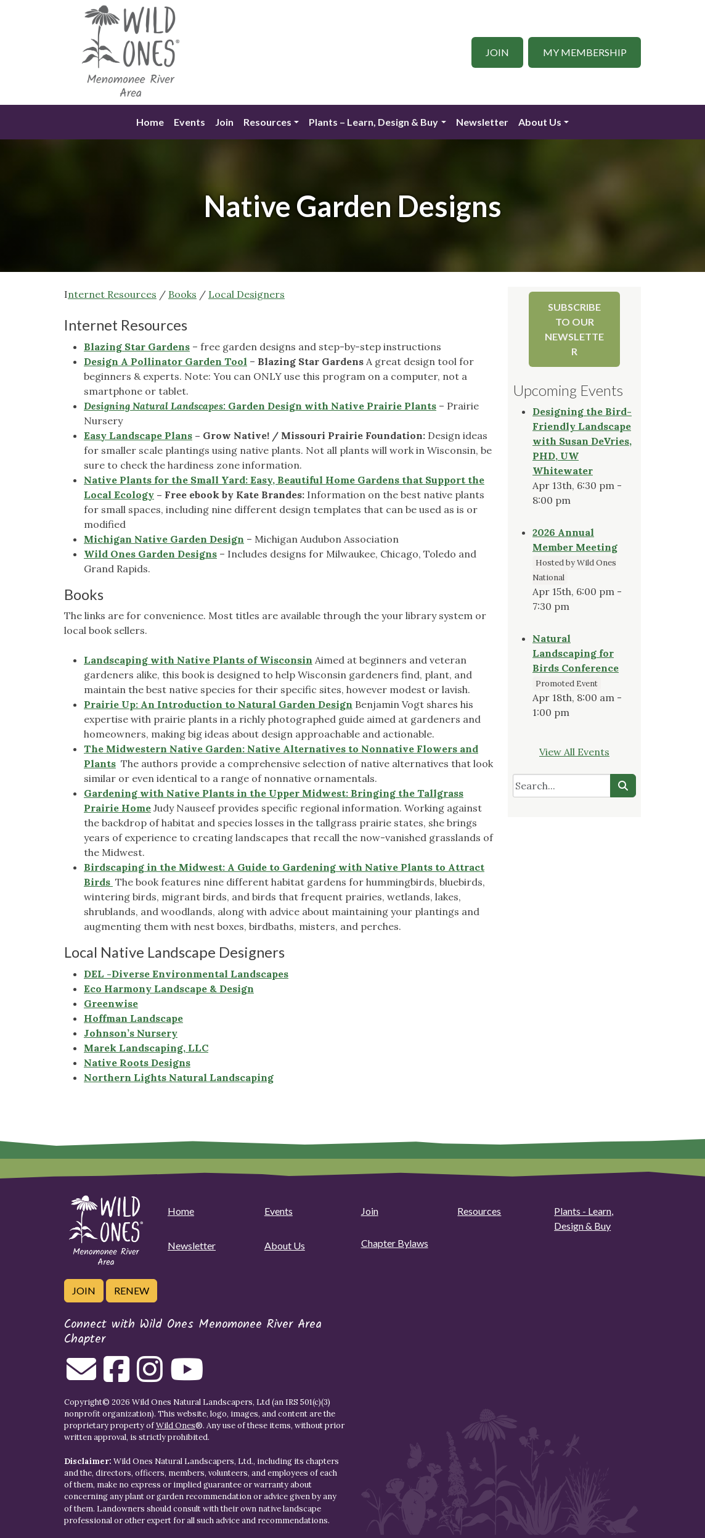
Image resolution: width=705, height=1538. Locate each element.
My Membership (585, 52)
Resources (267, 122)
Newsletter (482, 122)
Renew (131, 1290)
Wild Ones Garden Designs (150, 554)
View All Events (574, 752)
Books (182, 294)
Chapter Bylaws (394, 1243)
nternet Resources (112, 294)
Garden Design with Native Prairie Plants (260, 406)
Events (189, 122)
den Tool (225, 361)
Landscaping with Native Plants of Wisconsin (198, 660)
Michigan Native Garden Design (164, 539)
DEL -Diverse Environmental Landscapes (186, 974)
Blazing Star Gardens (137, 346)
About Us (539, 122)
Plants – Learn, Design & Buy (373, 122)
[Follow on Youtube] (187, 1376)
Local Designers (246, 294)
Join (497, 52)
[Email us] (81, 1376)
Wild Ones (175, 1425)
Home (150, 122)
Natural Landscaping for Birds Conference (575, 653)
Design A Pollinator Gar (143, 361)
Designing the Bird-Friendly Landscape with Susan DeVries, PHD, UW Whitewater (582, 441)
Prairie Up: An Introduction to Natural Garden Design (218, 704)
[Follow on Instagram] (149, 1376)
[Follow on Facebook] (116, 1376)
